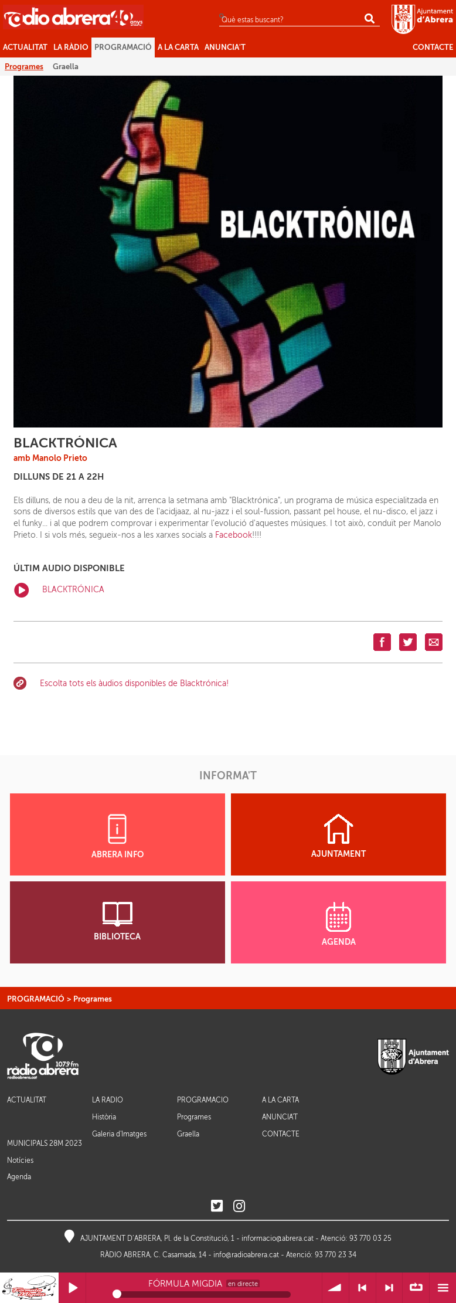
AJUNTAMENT (338, 836)
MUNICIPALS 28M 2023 (44, 1143)
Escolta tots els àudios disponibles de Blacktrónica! (134, 683)
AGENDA (339, 924)
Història (104, 1117)
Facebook (233, 535)
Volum (335, 1288)
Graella (188, 1134)
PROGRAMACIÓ (35, 999)
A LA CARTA (280, 1100)
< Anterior (362, 1288)
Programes (92, 999)
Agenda (19, 1177)
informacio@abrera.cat (277, 1238)
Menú (443, 1288)
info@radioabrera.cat (246, 1255)
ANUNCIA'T (280, 1117)
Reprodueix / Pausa (72, 1288)
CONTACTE (281, 1134)
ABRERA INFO (117, 836)
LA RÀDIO (107, 1100)
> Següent (389, 1288)
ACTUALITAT (26, 1100)
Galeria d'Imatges (119, 1134)
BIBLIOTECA (117, 921)
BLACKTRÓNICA (59, 590)
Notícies (20, 1160)
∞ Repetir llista (416, 1288)
